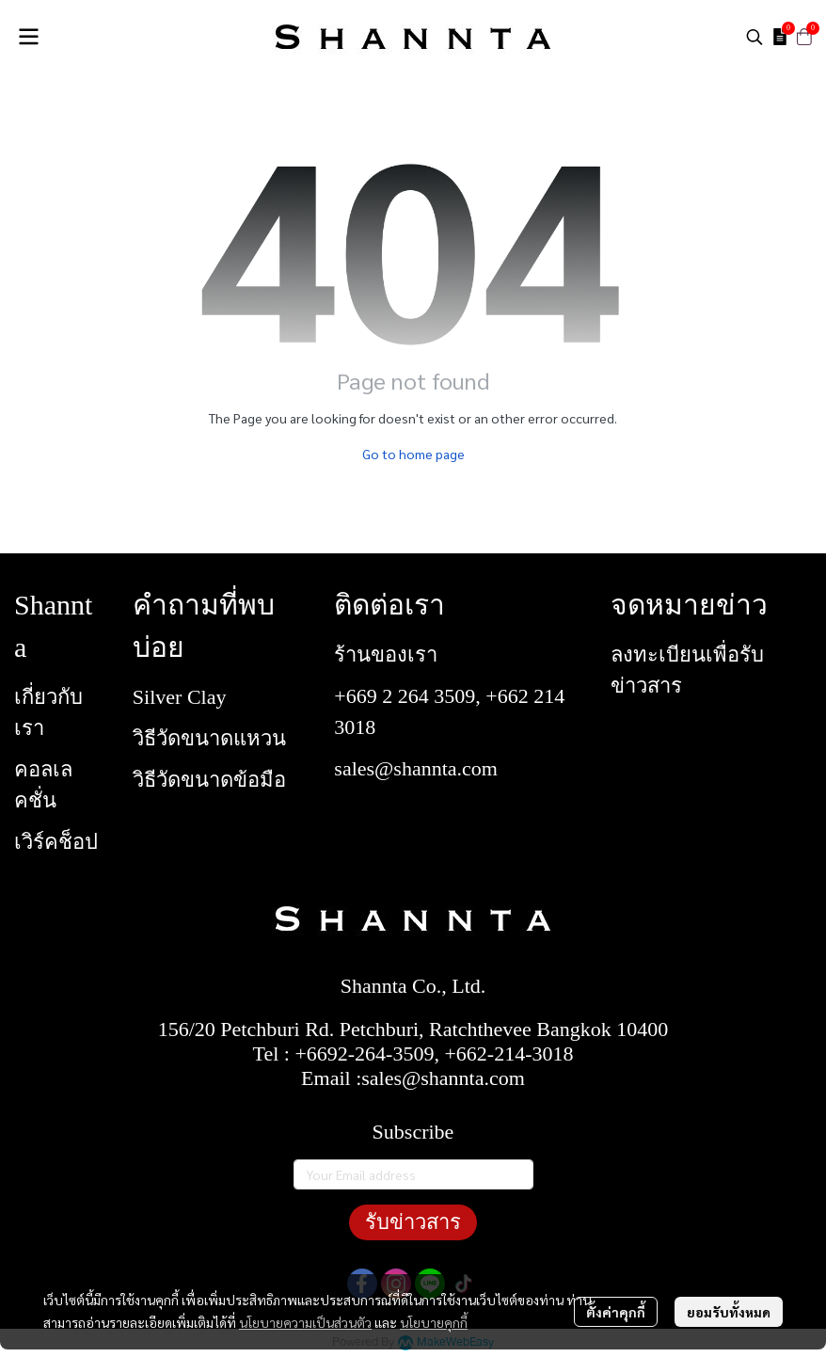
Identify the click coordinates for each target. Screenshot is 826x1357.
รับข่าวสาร (413, 1222)
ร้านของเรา (385, 654)
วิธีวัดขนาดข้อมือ (209, 779)
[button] (754, 37)
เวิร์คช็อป (56, 842)
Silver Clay (180, 697)
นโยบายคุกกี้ (434, 1322)
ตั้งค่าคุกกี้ (615, 1311)
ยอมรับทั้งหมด (728, 1311)
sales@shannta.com (416, 768)
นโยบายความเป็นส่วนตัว (305, 1322)
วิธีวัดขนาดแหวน (209, 738)
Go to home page (413, 453)
